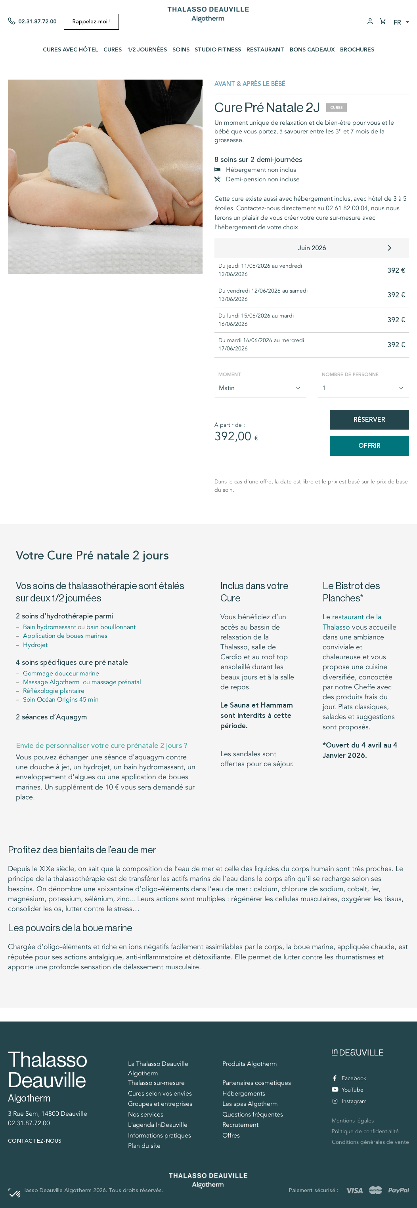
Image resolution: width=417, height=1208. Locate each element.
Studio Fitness (218, 49)
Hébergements (243, 1094)
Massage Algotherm (53, 682)
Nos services (145, 1115)
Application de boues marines (65, 636)
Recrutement (240, 1125)
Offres (231, 1136)
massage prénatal (116, 682)
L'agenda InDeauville (157, 1125)
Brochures (357, 49)
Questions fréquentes (252, 1115)
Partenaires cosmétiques (256, 1083)
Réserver (369, 419)
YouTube (347, 1090)
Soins (180, 49)
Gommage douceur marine (61, 673)
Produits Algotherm (249, 1064)
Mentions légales (353, 1120)
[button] (15, 1194)
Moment (229, 374)
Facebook (349, 1078)
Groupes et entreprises (160, 1104)
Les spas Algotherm (250, 1104)
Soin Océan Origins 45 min (61, 700)
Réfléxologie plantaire (53, 691)
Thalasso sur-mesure (156, 1083)
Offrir (369, 445)
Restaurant (265, 49)
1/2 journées (147, 49)
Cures (112, 49)
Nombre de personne (350, 374)
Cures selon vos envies (160, 1094)
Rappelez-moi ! (91, 21)
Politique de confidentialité (365, 1131)
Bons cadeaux (312, 49)
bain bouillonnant (111, 627)
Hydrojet (35, 645)
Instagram (350, 1101)
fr (397, 22)
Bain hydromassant (49, 627)
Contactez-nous (34, 1141)
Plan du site (144, 1146)
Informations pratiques (159, 1136)
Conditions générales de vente (370, 1142)
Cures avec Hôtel (70, 49)
